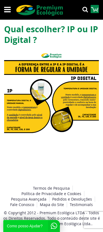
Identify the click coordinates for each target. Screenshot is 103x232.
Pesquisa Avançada (28, 199)
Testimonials (81, 204)
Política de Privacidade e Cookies (51, 193)
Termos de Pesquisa (51, 188)
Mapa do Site (52, 204)
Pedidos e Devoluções (72, 199)
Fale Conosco (22, 204)
